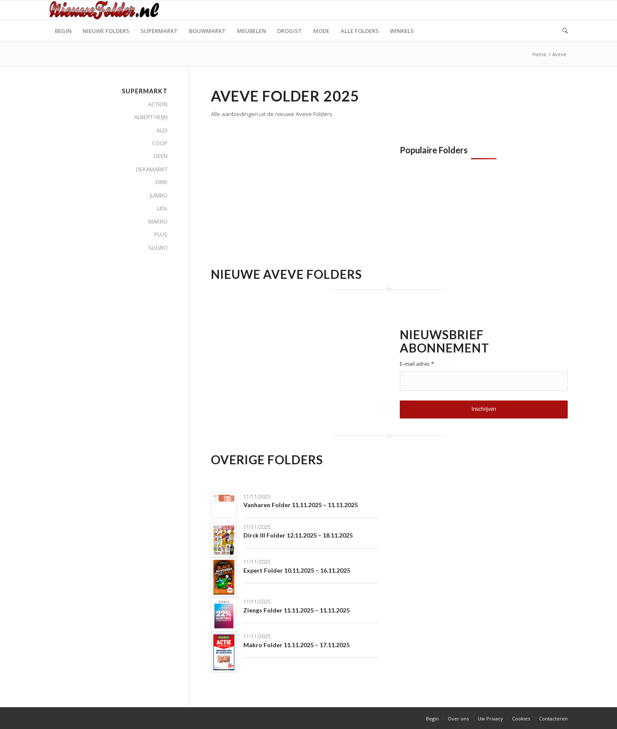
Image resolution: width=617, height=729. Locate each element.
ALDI (162, 130)
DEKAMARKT (152, 169)
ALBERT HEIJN (151, 117)
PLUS (161, 234)
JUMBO (159, 195)
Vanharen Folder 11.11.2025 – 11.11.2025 (300, 504)
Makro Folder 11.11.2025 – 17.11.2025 (296, 644)
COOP (160, 143)
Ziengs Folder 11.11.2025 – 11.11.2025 (296, 610)
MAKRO (158, 221)
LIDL (162, 208)
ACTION (158, 104)
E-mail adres (417, 363)
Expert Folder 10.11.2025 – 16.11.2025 (296, 570)
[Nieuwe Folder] (106, 10)
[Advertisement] (283, 205)
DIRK (162, 182)
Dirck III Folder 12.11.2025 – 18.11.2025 (298, 535)
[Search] (562, 31)
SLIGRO (158, 247)
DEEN (161, 156)
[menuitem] (63, 31)
